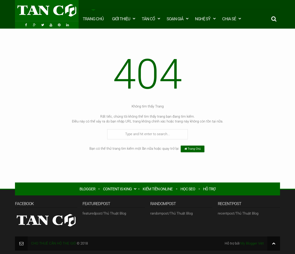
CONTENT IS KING (117, 189)
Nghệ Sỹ (202, 18)
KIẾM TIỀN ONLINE (158, 189)
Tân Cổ (148, 18)
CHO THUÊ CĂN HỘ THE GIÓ (53, 243)
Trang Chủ (93, 18)
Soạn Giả (175, 18)
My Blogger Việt (252, 243)
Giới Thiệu (121, 18)
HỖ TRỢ (209, 189)
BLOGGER (87, 189)
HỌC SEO (187, 189)
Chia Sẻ (229, 18)
